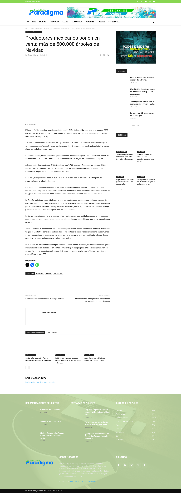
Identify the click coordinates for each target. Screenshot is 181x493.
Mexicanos (39, 273)
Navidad (48, 273)
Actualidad (141, 151)
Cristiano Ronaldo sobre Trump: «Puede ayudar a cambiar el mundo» (52, 435)
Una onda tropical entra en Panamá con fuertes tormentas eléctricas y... (124, 157)
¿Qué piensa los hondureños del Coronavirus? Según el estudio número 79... (97, 436)
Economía (54, 22)
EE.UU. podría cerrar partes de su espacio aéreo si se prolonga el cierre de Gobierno (68, 360)
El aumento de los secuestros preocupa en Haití (44, 299)
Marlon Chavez (33, 55)
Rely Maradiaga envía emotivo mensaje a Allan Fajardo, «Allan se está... (97, 412)
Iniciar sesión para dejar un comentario (40, 382)
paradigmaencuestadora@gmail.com (85, 481)
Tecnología (114, 22)
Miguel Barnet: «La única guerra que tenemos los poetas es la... (125, 182)
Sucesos (101, 22)
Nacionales (141, 176)
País (34, 22)
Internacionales (36, 28)
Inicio (27, 28)
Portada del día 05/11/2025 (50, 410)
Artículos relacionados (35, 333)
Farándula (77, 22)
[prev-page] (27, 367)
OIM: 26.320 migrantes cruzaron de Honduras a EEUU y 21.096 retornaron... (142, 91)
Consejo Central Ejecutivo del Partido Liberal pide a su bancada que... (146, 182)
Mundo (42, 22)
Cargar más (136, 125)
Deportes (89, 22)
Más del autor (52, 333)
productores (58, 273)
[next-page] (30, 367)
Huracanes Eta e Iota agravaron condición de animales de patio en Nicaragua (92, 300)
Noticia (39, 32)
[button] (153, 22)
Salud (65, 22)
